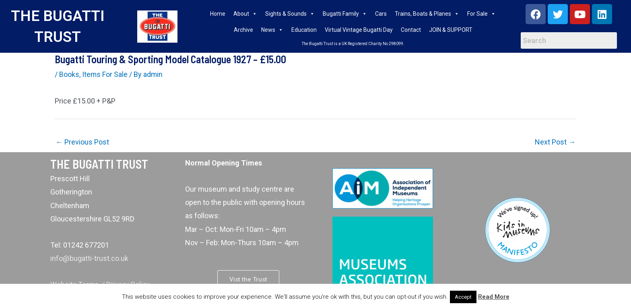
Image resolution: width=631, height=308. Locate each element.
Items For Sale (105, 74)
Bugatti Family (345, 13)
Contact (411, 30)
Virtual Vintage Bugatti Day (359, 30)
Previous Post (82, 142)
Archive (243, 30)
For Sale (481, 13)
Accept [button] (463, 297)
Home (217, 13)
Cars (381, 13)
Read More (493, 296)
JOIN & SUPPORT (450, 30)
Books (69, 74)
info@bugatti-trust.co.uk (89, 258)
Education (304, 30)
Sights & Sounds (290, 13)
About (245, 13)
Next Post (555, 142)
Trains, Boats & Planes (427, 13)
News (272, 30)
